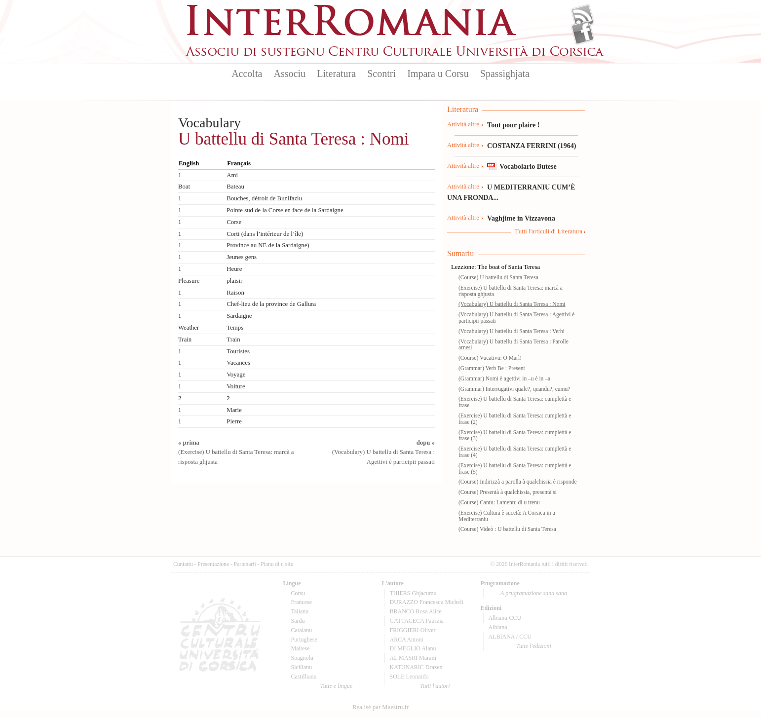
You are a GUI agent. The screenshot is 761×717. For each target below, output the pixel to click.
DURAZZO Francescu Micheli (426, 602)
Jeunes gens (242, 257)
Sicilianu (301, 667)
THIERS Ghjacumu (413, 593)
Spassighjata (505, 73)
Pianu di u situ (277, 564)
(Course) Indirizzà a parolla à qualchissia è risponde (517, 482)
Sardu (298, 620)
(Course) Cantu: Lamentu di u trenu (499, 502)
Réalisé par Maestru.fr (380, 707)
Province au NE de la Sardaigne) (268, 245)
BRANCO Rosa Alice (416, 611)
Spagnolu (302, 657)
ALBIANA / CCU (510, 636)
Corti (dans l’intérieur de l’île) (265, 233)
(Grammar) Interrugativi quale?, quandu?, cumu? (514, 389)
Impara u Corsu (437, 73)
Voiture (236, 386)
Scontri (381, 73)
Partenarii (245, 564)
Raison (235, 292)
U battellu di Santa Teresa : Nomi (293, 139)
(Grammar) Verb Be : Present (491, 368)
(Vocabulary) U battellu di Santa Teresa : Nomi (512, 304)
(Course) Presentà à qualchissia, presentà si (507, 492)
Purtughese (304, 639)
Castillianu (304, 676)
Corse (234, 222)
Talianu (300, 611)
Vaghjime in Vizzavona (521, 218)
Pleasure (188, 280)
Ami (232, 175)
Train (184, 339)
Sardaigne (239, 315)
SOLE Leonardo (409, 676)
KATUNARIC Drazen (416, 667)
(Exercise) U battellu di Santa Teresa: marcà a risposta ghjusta (236, 452)
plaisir (234, 280)
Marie (234, 410)
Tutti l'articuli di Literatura (548, 231)
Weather (188, 327)
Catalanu (301, 630)
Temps (235, 327)
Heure (234, 268)
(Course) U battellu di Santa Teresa (498, 277)
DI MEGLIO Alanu (413, 648)
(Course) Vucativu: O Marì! (490, 358)
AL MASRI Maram (413, 657)
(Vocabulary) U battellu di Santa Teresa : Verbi (511, 331)
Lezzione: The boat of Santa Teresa (495, 267)
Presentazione (213, 564)
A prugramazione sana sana (533, 593)
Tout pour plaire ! (513, 125)
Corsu (298, 593)
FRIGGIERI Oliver (413, 630)
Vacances (238, 362)
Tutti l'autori (435, 685)
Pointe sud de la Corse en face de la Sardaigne (285, 210)
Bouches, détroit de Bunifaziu (264, 198)
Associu (289, 73)
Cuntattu (183, 564)
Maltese (300, 648)
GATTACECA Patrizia (417, 620)
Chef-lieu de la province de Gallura (271, 304)
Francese (301, 602)
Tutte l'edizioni (533, 645)
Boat (184, 186)
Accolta (246, 73)
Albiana (498, 627)
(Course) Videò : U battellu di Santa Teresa (507, 529)
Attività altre (463, 124)
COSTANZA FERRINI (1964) (531, 146)
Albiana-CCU (505, 617)
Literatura (336, 73)
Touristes (238, 351)
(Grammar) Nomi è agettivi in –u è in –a (504, 378)
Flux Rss (583, 16)
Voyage (236, 374)
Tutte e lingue (336, 685)
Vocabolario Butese (528, 166)
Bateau (235, 186)
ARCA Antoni (406, 639)
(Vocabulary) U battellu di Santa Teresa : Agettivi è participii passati (383, 452)
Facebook (583, 32)
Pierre (234, 421)
